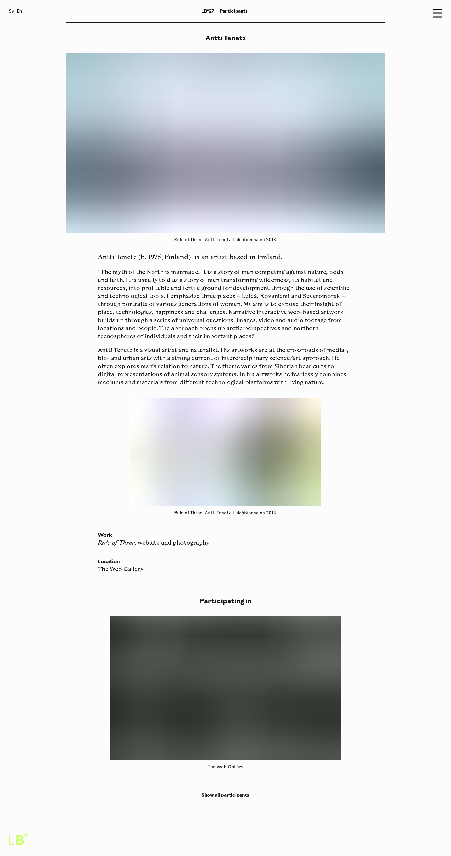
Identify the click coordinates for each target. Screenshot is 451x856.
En (19, 11)
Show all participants (225, 795)
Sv (11, 11)
